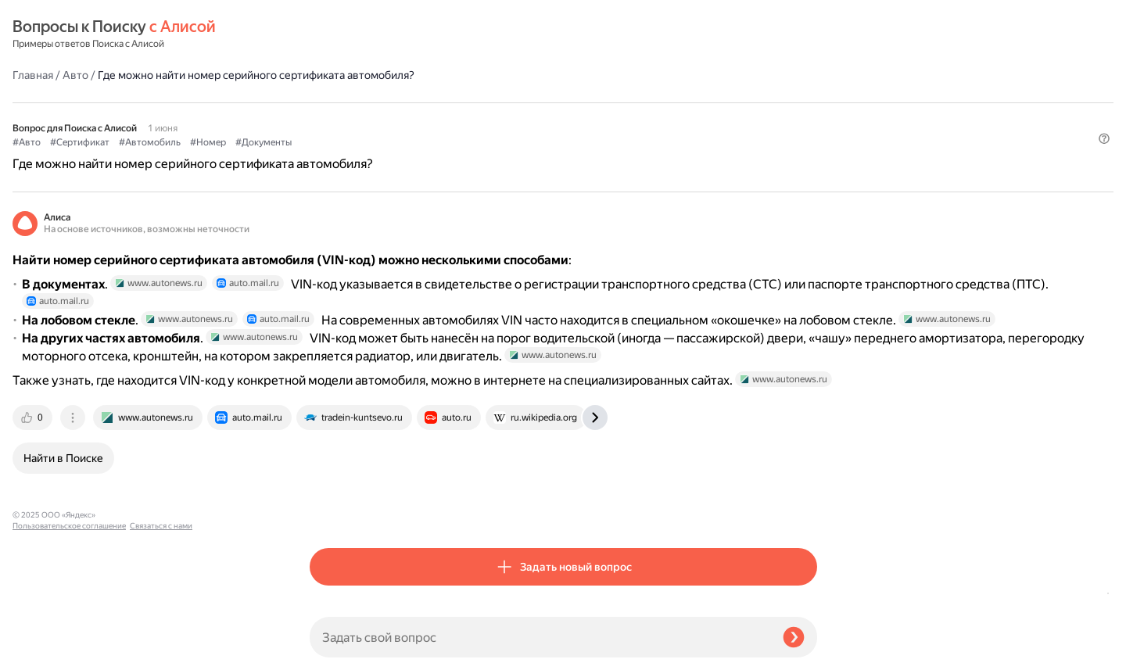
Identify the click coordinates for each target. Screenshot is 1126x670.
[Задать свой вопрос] (540, 637)
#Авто (324, 102)
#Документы (561, 102)
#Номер (505, 102)
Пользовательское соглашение (69, 640)
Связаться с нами (44, 651)
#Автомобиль (447, 102)
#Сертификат (377, 102)
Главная (330, 34)
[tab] (331, 508)
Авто (372, 34)
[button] (807, 128)
